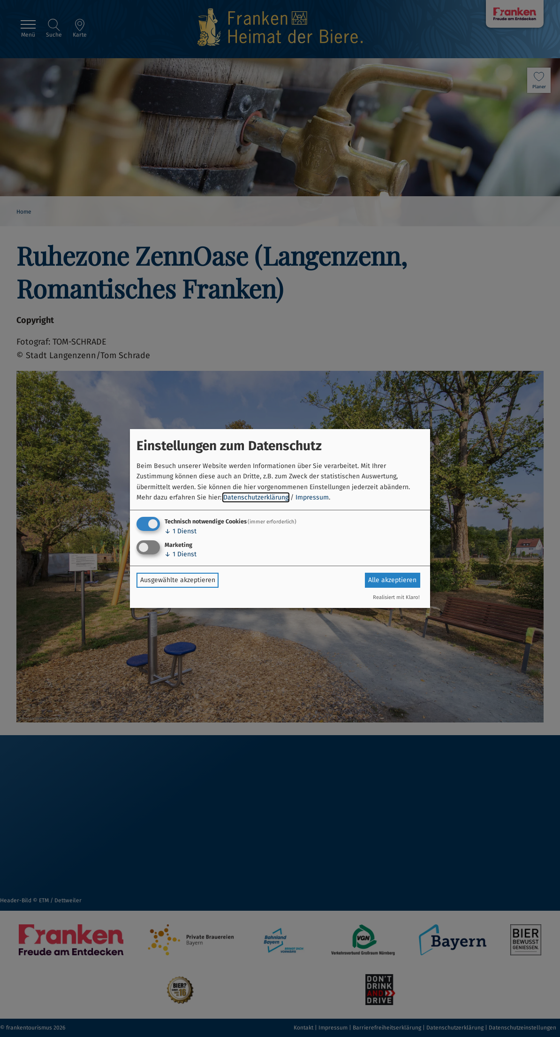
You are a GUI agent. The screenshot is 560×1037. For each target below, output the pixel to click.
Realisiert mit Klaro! (396, 597)
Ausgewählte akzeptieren (177, 580)
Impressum (312, 497)
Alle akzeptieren (392, 580)
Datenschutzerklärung (255, 497)
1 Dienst (181, 531)
